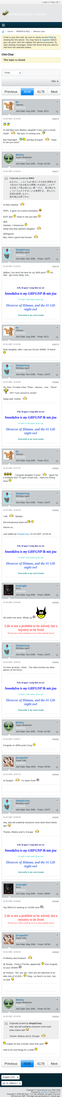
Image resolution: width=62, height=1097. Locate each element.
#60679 (55, 344)
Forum (10, 31)
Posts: (40, 111)
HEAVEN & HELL (23, 31)
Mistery (20, 154)
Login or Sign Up (51, 2)
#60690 (55, 1017)
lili (17, 102)
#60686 (55, 774)
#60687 (55, 817)
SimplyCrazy (23, 249)
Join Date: (21, 111)
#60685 (55, 739)
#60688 (55, 901)
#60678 (55, 266)
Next (54, 91)
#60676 (55, 119)
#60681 (55, 468)
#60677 (55, 171)
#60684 (55, 662)
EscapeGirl (22, 757)
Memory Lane (39, 31)
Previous (10, 91)
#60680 (55, 382)
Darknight (21, 585)
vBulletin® (45, 1092)
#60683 (55, 603)
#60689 (55, 952)
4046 (27, 91)
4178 (41, 91)
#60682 (55, 510)
